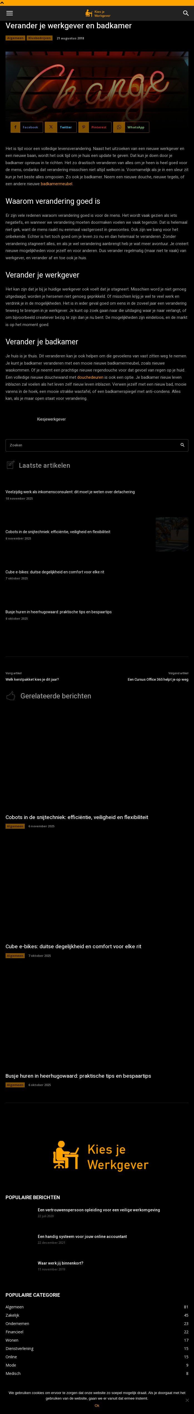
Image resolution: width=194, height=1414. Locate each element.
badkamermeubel (56, 184)
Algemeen (15, 37)
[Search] (182, 445)
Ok (97, 1405)
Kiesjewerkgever (51, 419)
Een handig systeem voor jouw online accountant (82, 1236)
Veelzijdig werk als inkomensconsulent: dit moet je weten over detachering (70, 492)
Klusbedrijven (40, 37)
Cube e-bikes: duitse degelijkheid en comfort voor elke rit (55, 572)
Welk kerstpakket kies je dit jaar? (32, 679)
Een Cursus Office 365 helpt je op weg (158, 679)
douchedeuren (90, 377)
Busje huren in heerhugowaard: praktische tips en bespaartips (59, 612)
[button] (9, 13)
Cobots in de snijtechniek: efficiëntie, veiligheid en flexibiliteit (58, 532)
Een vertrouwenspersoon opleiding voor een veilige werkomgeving (99, 1210)
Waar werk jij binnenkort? (60, 1263)
